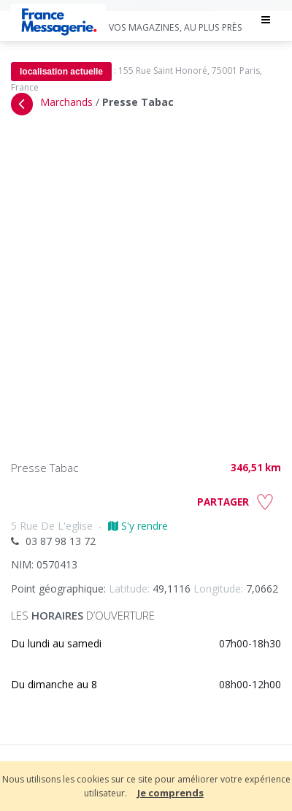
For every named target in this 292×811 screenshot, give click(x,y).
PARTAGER (223, 502)
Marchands (66, 102)
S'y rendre (138, 526)
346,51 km (256, 467)
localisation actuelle (61, 71)
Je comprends (170, 792)
